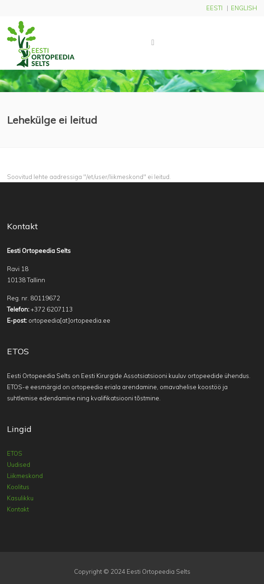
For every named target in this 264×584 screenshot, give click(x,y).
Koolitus (18, 487)
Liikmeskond (25, 475)
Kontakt (18, 509)
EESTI (214, 8)
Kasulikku (20, 498)
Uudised (18, 464)
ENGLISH (244, 8)
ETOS (14, 453)
